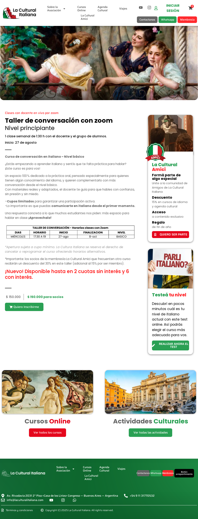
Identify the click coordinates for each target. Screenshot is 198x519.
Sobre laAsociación (56, 8)
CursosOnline (82, 8)
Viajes (123, 8)
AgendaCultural (103, 8)
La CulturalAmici (88, 17)
